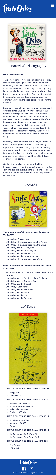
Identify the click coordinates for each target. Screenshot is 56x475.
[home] (28, 463)
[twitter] (32, 470)
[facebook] (24, 470)
